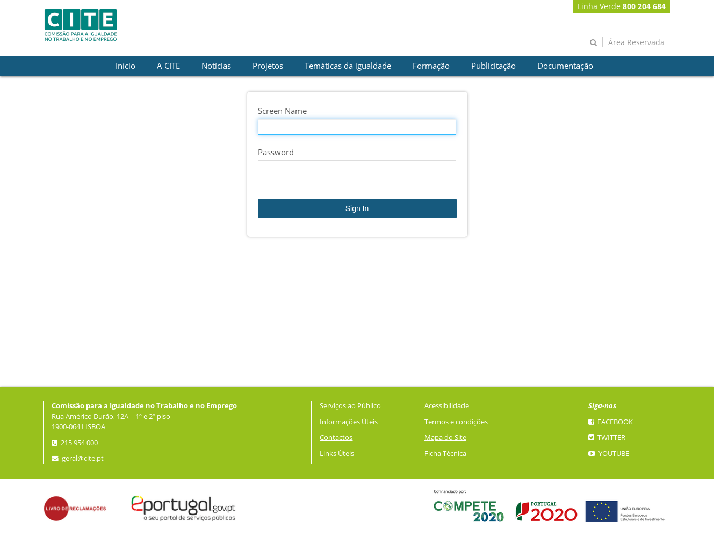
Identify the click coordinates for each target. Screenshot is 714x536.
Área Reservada (636, 42)
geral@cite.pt (78, 458)
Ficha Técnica (445, 453)
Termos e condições (456, 421)
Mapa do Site (445, 437)
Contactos (336, 437)
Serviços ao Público (350, 405)
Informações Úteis (349, 421)
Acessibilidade (446, 405)
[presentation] (125, 66)
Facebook (610, 421)
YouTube (608, 453)
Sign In (357, 208)
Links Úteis (337, 453)
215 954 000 (75, 442)
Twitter (606, 437)
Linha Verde (622, 6)
